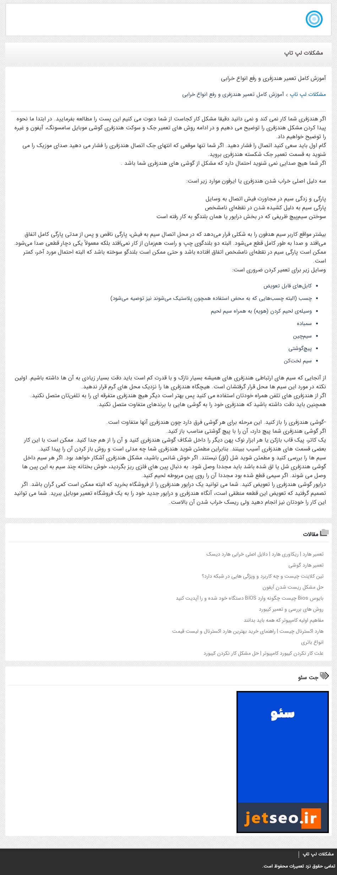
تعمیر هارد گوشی (306, 565)
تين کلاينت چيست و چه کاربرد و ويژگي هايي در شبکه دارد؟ (263, 576)
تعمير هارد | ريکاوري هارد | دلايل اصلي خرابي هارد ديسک (265, 554)
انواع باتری (312, 642)
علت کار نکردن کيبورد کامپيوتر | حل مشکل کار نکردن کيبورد (263, 653)
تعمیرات (296, 866)
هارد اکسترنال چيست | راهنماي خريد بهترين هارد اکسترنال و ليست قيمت (248, 631)
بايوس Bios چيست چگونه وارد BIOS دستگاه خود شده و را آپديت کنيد (250, 598)
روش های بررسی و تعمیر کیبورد (291, 609)
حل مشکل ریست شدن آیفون (293, 587)
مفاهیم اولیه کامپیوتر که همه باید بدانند (284, 620)
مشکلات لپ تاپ (318, 854)
